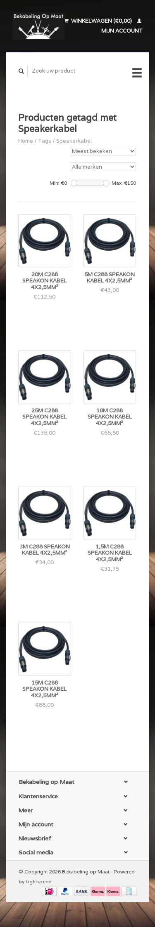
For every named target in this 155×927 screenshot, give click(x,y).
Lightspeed (39, 881)
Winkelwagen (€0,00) (98, 20)
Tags (44, 140)
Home (25, 140)
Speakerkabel (74, 140)
